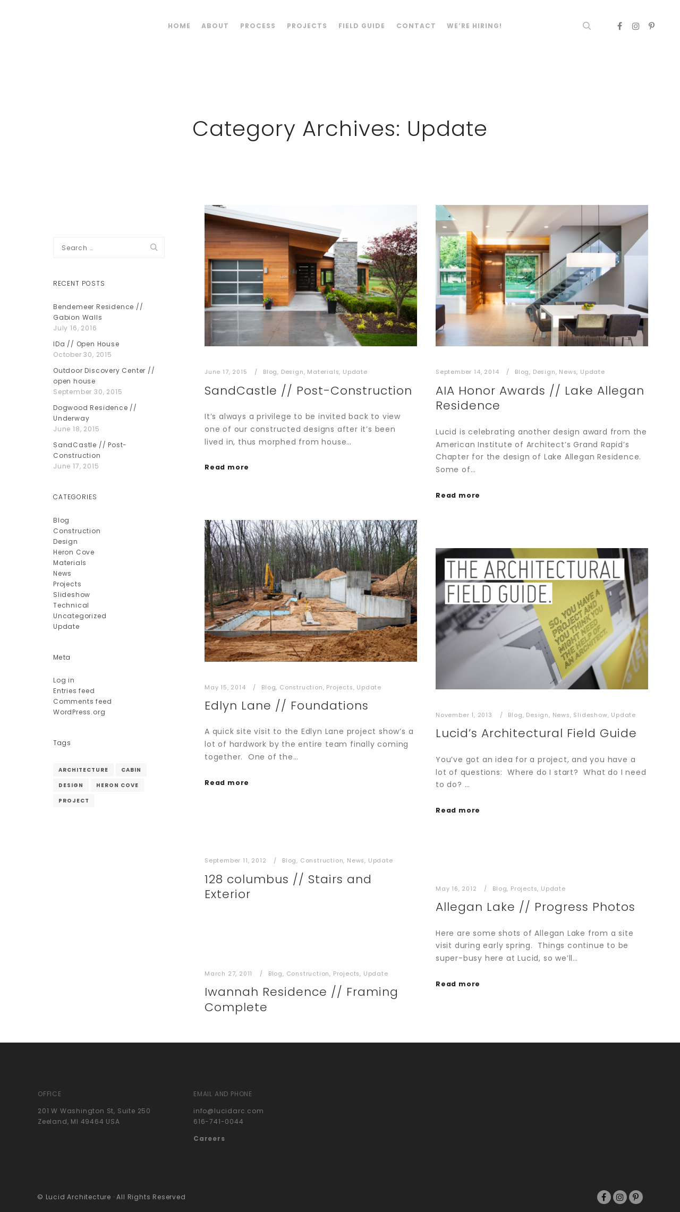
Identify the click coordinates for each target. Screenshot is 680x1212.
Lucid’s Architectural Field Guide (536, 733)
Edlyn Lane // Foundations (287, 705)
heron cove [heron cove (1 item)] (117, 785)
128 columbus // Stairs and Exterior (288, 887)
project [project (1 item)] (73, 801)
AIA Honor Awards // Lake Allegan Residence (540, 398)
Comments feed (82, 701)
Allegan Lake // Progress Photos (535, 907)
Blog (270, 372)
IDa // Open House (86, 343)
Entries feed (74, 690)
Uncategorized (79, 615)
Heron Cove (74, 552)
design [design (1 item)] (70, 785)
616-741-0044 (218, 1121)
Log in (64, 680)
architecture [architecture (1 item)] (83, 770)
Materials (323, 372)
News (567, 372)
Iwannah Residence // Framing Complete (301, 999)
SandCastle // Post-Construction (308, 390)
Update (355, 372)
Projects (339, 688)
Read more (227, 467)
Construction (301, 688)
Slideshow (590, 715)
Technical (71, 605)
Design (292, 372)
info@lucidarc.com (228, 1110)
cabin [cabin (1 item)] (131, 770)
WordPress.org (79, 711)
